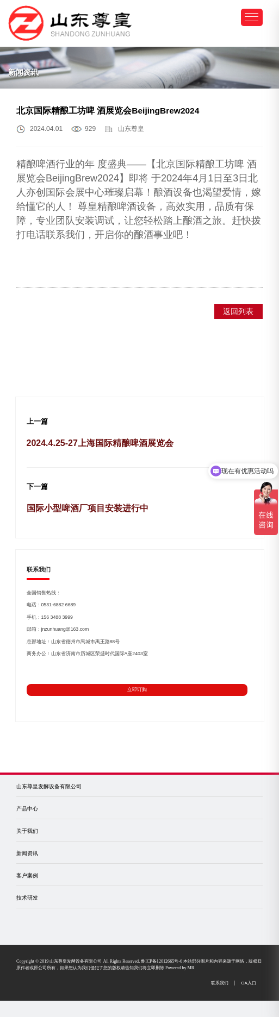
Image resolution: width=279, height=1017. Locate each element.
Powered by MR (179, 967)
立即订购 (137, 689)
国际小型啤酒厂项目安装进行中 (87, 508)
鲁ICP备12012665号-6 (161, 961)
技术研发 (27, 898)
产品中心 (27, 809)
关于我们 (27, 831)
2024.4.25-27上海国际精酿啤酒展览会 (100, 443)
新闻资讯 (27, 853)
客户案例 (27, 875)
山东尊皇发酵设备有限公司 (49, 786)
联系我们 (219, 983)
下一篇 (37, 487)
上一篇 (37, 421)
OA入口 (248, 983)
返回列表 (238, 311)
